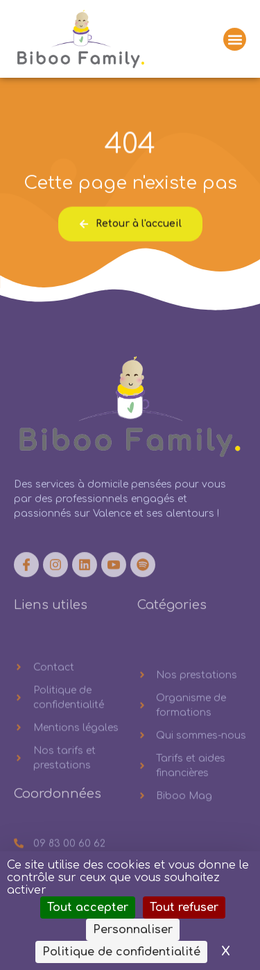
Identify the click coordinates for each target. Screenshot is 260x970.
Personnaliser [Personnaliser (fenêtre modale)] (133, 929)
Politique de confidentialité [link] (121, 952)
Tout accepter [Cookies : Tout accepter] (87, 907)
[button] (234, 41)
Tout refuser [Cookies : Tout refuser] (184, 907)
